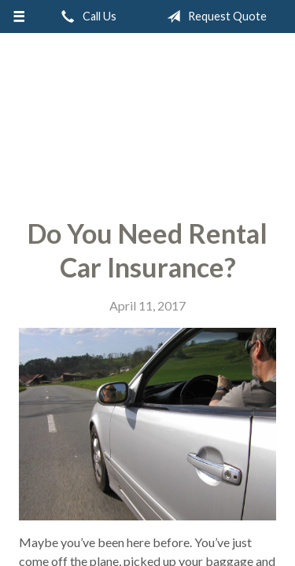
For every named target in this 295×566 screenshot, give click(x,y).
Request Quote (213, 16)
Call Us (85, 16)
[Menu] (19, 16)
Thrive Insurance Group (147, 119)
